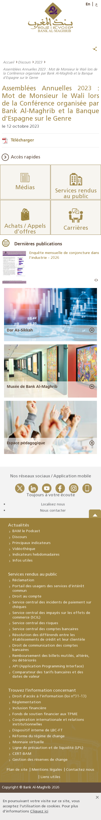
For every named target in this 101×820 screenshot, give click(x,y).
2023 (38, 62)
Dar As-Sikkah (20, 330)
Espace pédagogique (26, 443)
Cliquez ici (39, 811)
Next (97, 280)
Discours (24, 62)
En (88, 4)
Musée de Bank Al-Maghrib (32, 386)
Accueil (8, 62)
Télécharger (22, 140)
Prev (95, 280)
